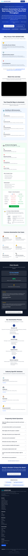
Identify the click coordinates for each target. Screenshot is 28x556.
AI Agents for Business (4, 500)
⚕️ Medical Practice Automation (18, 485)
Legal (2, 513)
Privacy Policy (11, 551)
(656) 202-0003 (3, 494)
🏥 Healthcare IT (7, 485)
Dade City (2, 535)
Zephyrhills (2, 534)
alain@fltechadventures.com (5, 495)
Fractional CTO (3, 506)
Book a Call (3, 545)
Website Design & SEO (4, 503)
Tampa (2, 529)
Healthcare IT (3, 505)
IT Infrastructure (3, 509)
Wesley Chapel (3, 528)
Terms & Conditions (16, 551)
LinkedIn (2, 541)
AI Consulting (3, 499)
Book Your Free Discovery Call (14, 474)
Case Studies (3, 520)
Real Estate (2, 515)
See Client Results (19, 26)
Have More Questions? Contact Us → (14, 460)
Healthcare (2, 514)
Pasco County (3, 536)
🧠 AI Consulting (8, 482)
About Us (2, 519)
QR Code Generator (4, 524)
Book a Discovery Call (9, 26)
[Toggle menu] (26, 1)
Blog (2, 521)
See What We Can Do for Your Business (14, 312)
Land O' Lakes (3, 531)
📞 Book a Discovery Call (14, 206)
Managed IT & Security (4, 504)
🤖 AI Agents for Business (18, 482)
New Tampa (3, 530)
